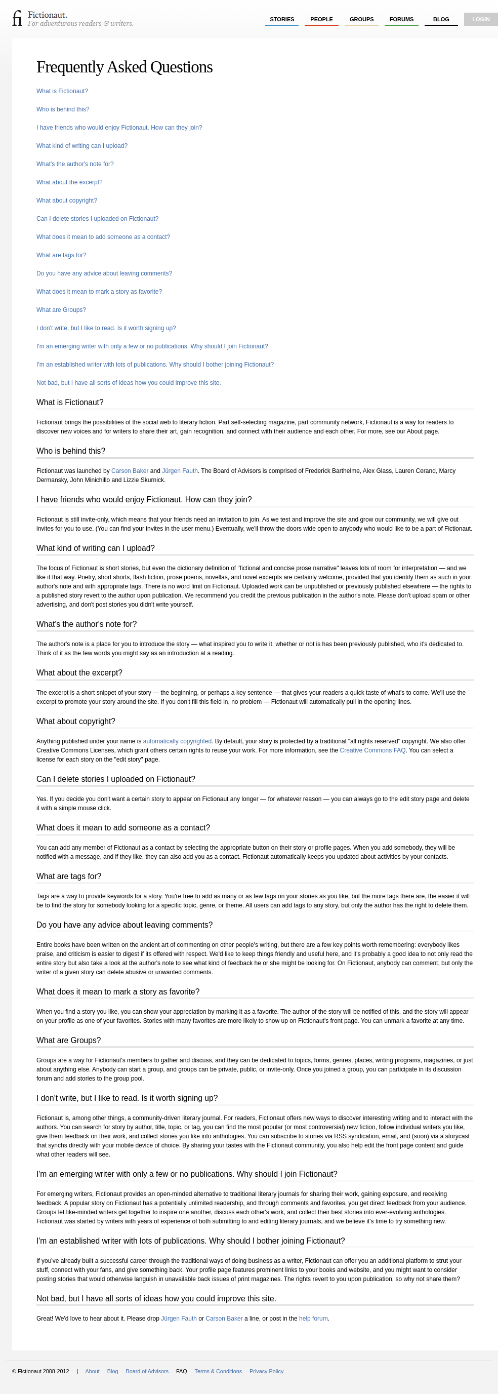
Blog (441, 19)
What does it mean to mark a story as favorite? (99, 291)
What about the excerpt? (69, 182)
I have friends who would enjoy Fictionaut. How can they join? (119, 127)
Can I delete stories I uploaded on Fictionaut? (97, 218)
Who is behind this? (63, 109)
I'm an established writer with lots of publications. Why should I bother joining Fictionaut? (155, 364)
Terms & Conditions (218, 1371)
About (93, 1371)
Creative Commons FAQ (373, 750)
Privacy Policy (266, 1371)
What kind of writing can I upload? (82, 145)
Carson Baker (129, 470)
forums (402, 19)
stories (282, 19)
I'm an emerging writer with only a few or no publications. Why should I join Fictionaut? (152, 346)
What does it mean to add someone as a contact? (103, 237)
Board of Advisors (147, 1371)
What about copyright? (66, 200)
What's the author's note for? (75, 164)
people (321, 19)
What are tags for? (61, 255)
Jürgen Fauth (180, 470)
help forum (313, 1318)
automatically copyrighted (177, 741)
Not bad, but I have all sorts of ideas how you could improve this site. (128, 382)
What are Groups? (61, 309)
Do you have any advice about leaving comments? (104, 273)
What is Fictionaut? (62, 91)
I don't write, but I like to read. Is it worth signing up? (106, 328)
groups (362, 19)
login (481, 19)
